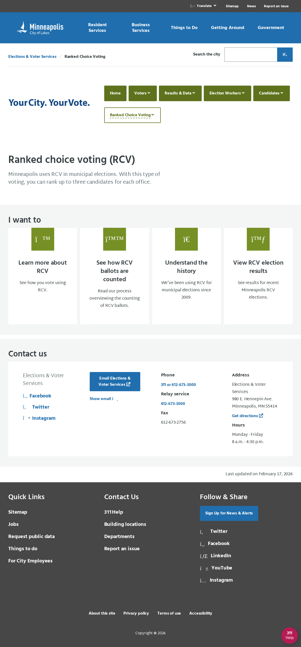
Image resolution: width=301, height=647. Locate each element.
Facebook (37, 396)
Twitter (36, 407)
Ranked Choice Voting (130, 115)
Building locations (125, 524)
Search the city (206, 54)
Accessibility (200, 613)
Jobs (13, 524)
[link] (204, 6)
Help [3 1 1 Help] (113, 512)
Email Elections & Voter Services (115, 381)
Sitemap (232, 6)
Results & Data (178, 93)
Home (115, 93)
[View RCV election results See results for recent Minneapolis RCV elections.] (258, 276)
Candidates (269, 93)
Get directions (245, 416)
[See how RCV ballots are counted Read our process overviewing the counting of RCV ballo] (114, 276)
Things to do (22, 549)
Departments (119, 537)
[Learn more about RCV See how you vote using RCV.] (42, 276)
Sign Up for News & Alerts (229, 513)
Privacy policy (136, 613)
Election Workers (225, 93)
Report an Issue (276, 6)
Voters (140, 93)
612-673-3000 (173, 404)
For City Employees (30, 561)
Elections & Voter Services (32, 56)
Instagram (39, 418)
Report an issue (122, 549)
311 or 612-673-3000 (178, 385)
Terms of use (169, 613)
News (251, 6)
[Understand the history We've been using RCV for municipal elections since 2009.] (186, 276)
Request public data (31, 537)
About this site (102, 613)
